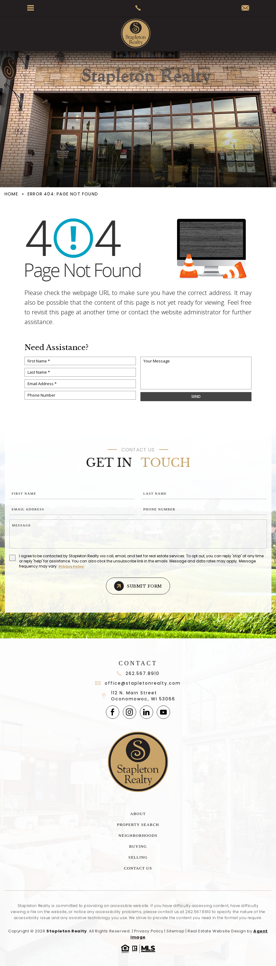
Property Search (138, 824)
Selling (137, 857)
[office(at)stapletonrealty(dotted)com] (245, 8)
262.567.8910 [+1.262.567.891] (138, 673)
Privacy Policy (71, 566)
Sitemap (175, 931)
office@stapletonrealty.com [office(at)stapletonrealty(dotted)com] (138, 683)
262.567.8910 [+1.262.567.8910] (198, 911)
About (138, 813)
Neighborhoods (138, 835)
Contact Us (138, 868)
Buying (138, 846)
